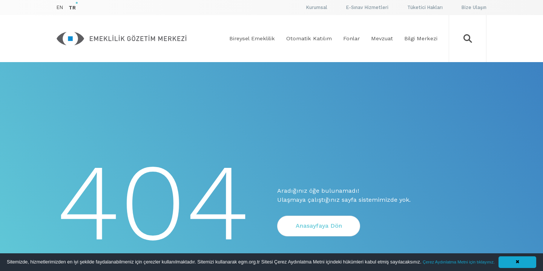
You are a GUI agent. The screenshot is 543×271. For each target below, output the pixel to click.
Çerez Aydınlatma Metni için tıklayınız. (459, 262)
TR (72, 8)
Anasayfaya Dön (319, 225)
